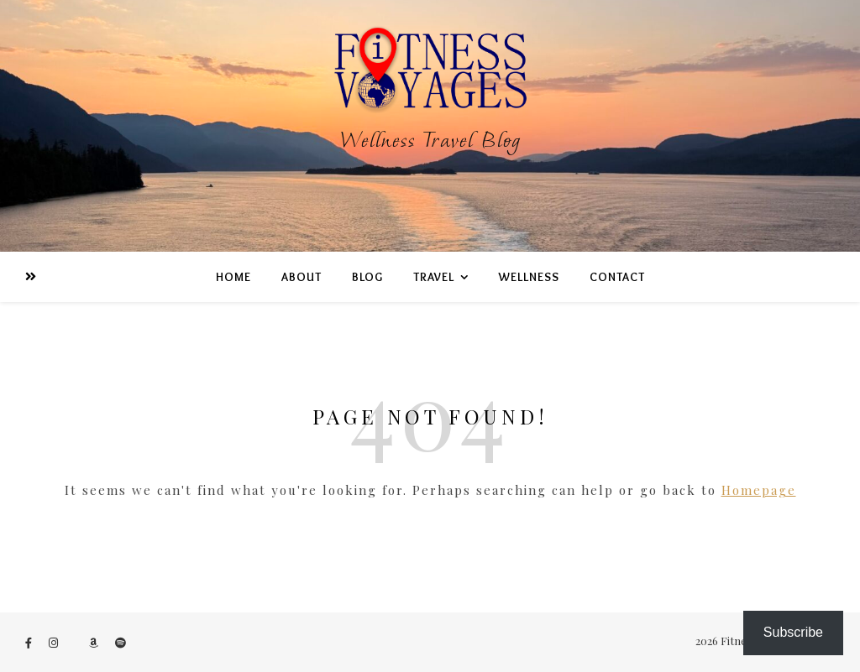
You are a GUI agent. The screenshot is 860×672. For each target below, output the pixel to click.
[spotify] (120, 642)
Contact (617, 276)
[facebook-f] (29, 642)
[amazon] (95, 642)
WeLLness (529, 276)
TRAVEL (433, 276)
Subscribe (793, 632)
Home (233, 276)
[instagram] (54, 642)
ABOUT (301, 276)
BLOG (367, 276)
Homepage (758, 490)
